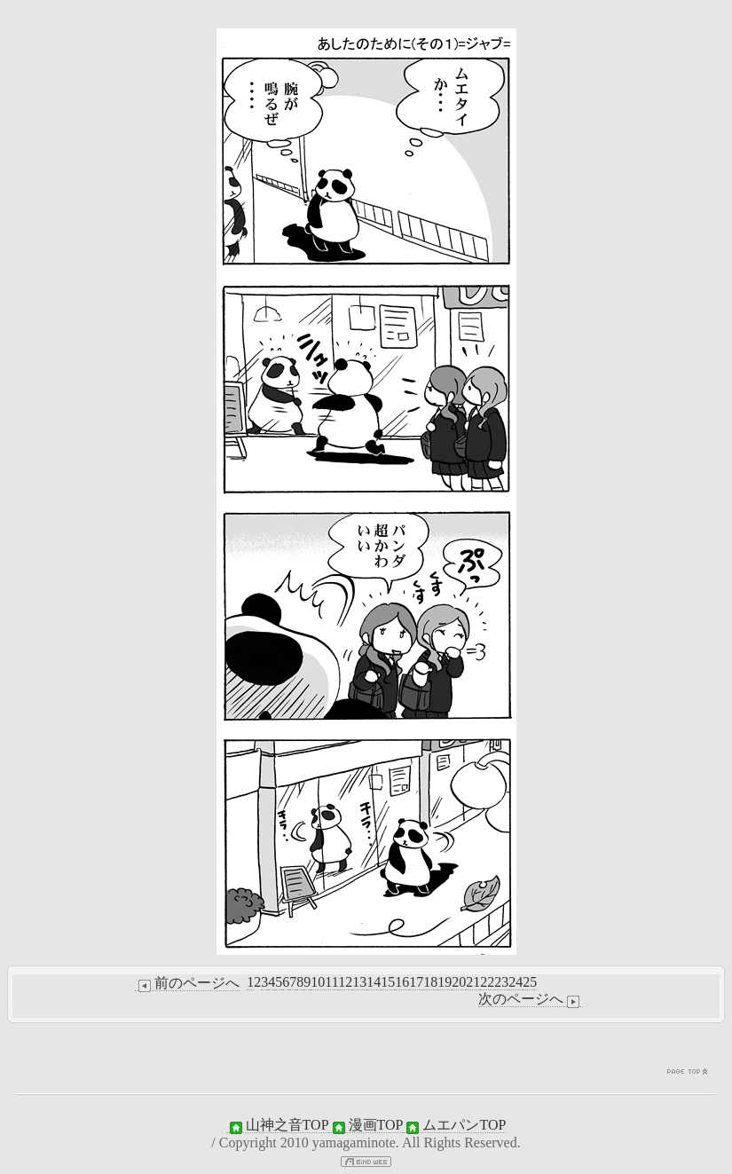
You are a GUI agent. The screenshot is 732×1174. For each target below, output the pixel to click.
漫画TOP (366, 1125)
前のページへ (187, 983)
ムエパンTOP (454, 1125)
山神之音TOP (277, 1125)
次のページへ (530, 999)
